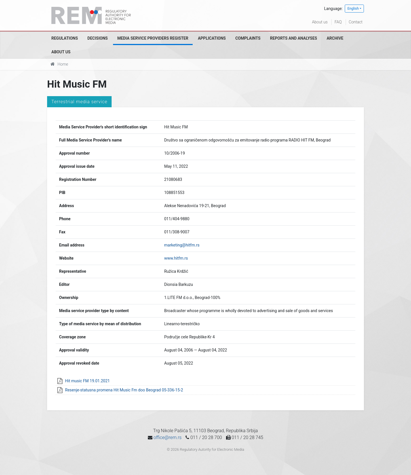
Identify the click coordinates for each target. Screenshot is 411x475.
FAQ (338, 22)
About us (320, 22)
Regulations (64, 38)
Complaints (247, 38)
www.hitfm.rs (176, 258)
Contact (355, 22)
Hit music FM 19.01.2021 (87, 381)
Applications (212, 38)
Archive (335, 38)
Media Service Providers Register (152, 38)
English (353, 9)
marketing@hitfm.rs (182, 245)
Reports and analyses (293, 38)
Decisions (97, 38)
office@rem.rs (168, 437)
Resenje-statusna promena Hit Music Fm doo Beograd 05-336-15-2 (124, 390)
